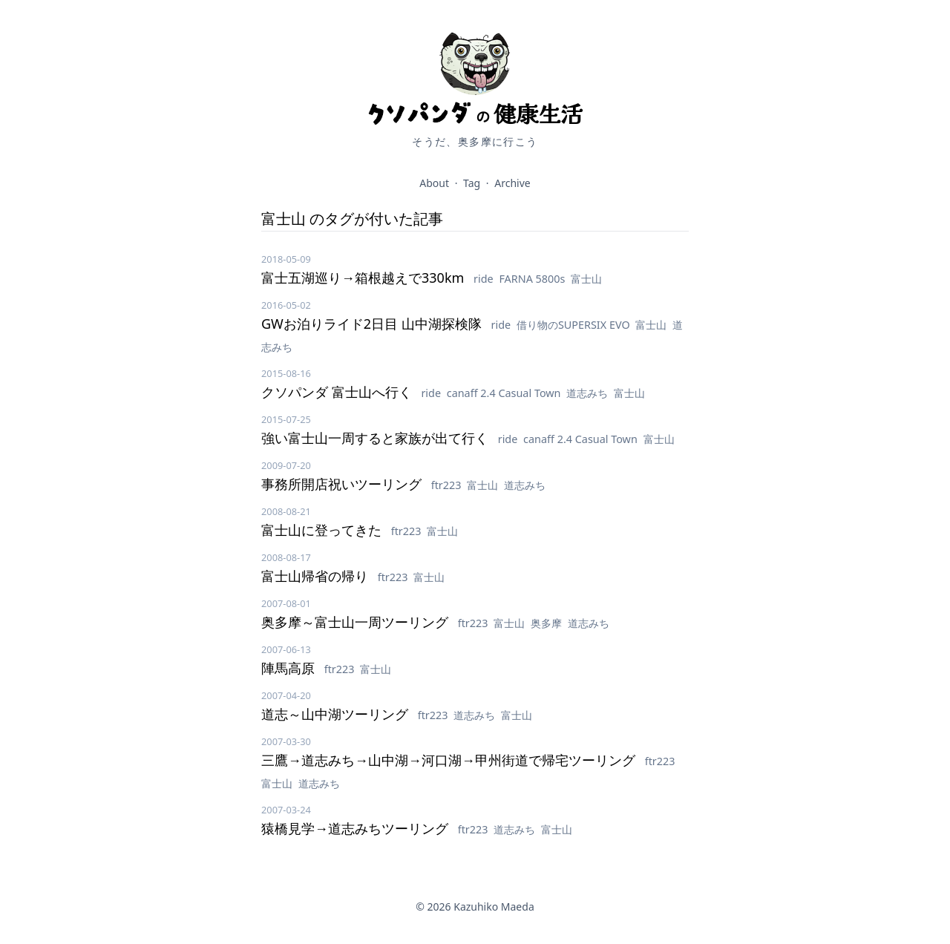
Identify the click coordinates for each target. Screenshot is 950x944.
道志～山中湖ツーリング (336, 714)
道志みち (588, 393)
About (434, 183)
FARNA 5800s (533, 279)
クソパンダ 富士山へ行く (338, 392)
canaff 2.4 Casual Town (505, 393)
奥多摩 (548, 623)
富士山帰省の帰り (316, 576)
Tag (471, 183)
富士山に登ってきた (323, 530)
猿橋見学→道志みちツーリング (356, 828)
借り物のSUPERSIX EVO (575, 325)
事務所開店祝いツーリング (343, 484)
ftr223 (448, 485)
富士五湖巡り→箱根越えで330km (364, 277)
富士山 (586, 279)
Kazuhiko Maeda (493, 906)
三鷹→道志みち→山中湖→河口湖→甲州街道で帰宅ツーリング (450, 760)
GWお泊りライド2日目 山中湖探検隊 (373, 323)
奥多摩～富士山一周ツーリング (356, 622)
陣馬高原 (289, 668)
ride (485, 279)
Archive (512, 183)
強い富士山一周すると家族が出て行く (376, 438)
